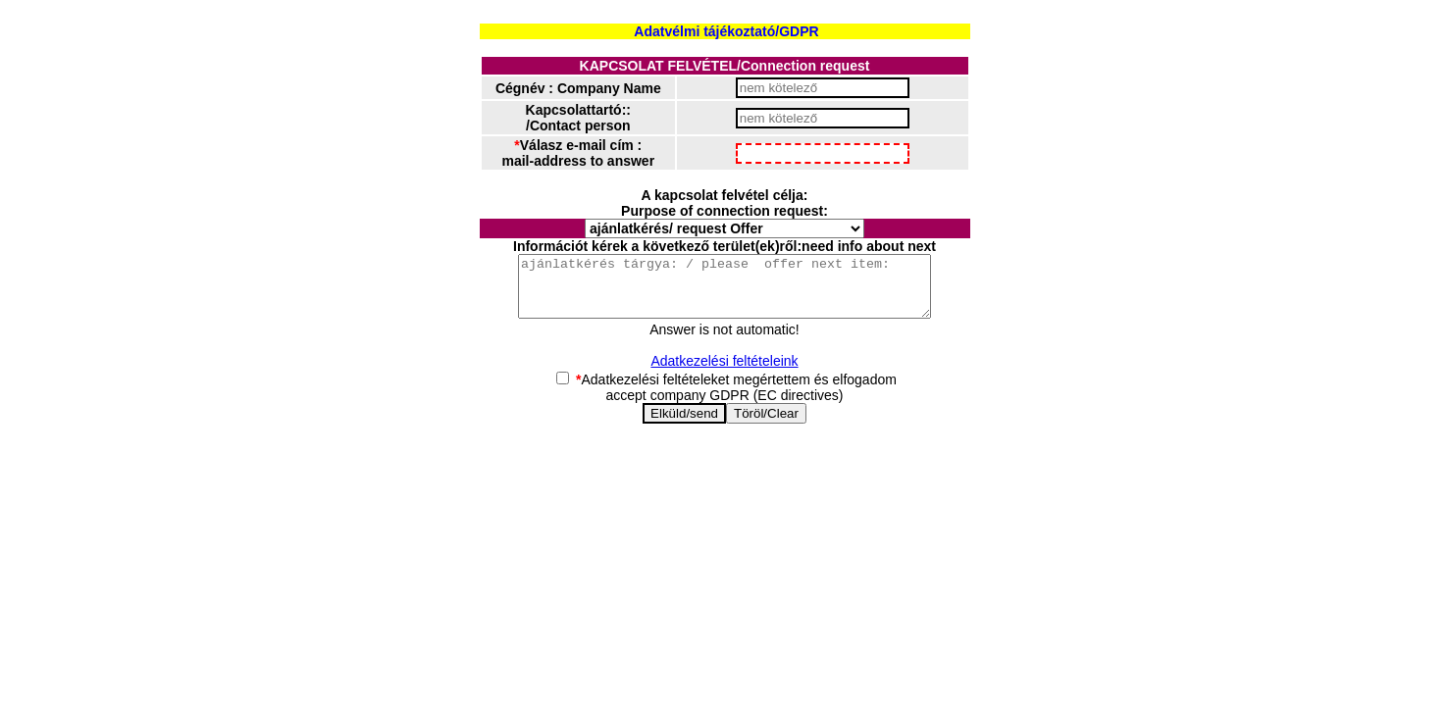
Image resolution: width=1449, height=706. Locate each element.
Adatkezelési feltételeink (724, 372)
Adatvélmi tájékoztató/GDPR (726, 31)
